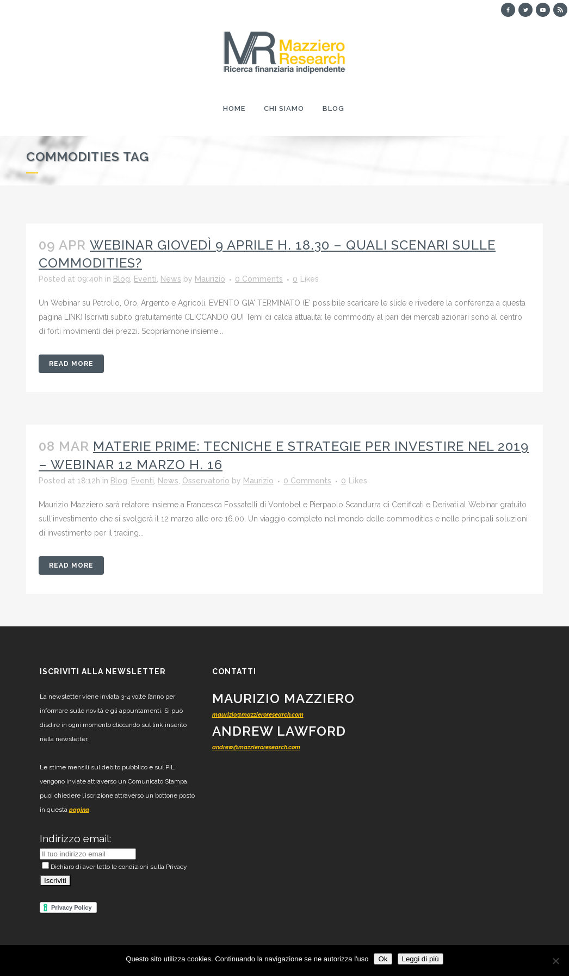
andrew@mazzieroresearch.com (256, 747)
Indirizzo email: (75, 838)
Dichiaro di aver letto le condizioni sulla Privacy (114, 867)
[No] (555, 960)
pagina (79, 809)
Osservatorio (206, 480)
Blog (121, 279)
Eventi (145, 279)
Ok (382, 959)
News (170, 279)
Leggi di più (420, 959)
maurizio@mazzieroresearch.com (258, 714)
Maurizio (210, 279)
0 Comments (259, 279)
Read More (71, 364)
